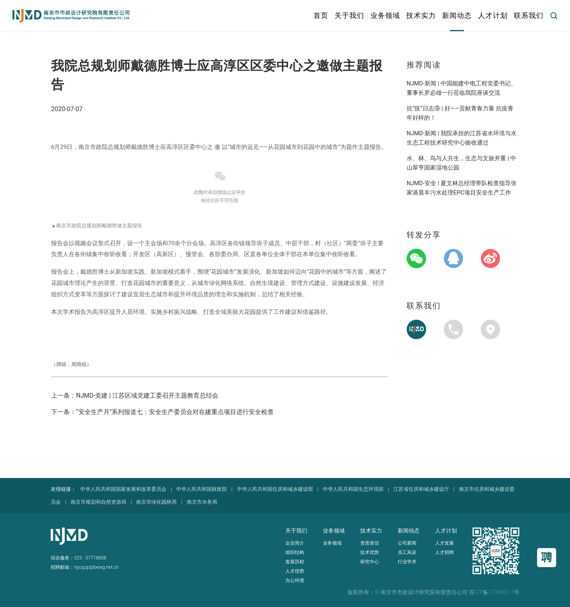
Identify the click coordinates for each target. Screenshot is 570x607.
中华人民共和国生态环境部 (353, 489)
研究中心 (369, 562)
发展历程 (294, 562)
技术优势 (369, 552)
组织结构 (294, 552)
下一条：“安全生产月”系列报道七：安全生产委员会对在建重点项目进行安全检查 (162, 412)
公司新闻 (407, 543)
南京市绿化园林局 (156, 502)
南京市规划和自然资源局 (98, 502)
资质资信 (369, 543)
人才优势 (294, 571)
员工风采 (407, 552)
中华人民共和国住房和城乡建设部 (275, 489)
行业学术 (407, 562)
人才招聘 (444, 552)
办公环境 (294, 580)
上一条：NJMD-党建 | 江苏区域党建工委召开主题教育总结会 (134, 395)
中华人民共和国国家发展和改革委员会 (123, 489)
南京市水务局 (202, 502)
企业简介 (294, 543)
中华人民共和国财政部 (201, 489)
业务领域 (332, 543)
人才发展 (444, 543)
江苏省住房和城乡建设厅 (421, 489)
